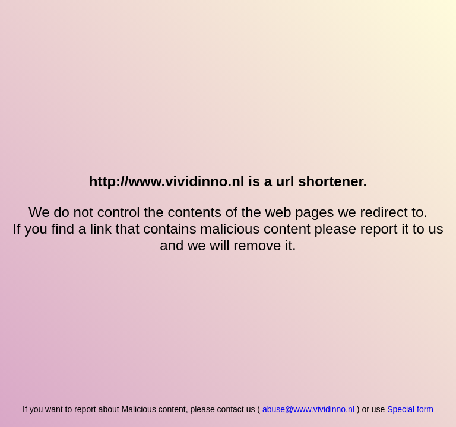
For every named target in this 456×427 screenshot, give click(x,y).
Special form (410, 409)
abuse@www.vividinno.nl (309, 409)
